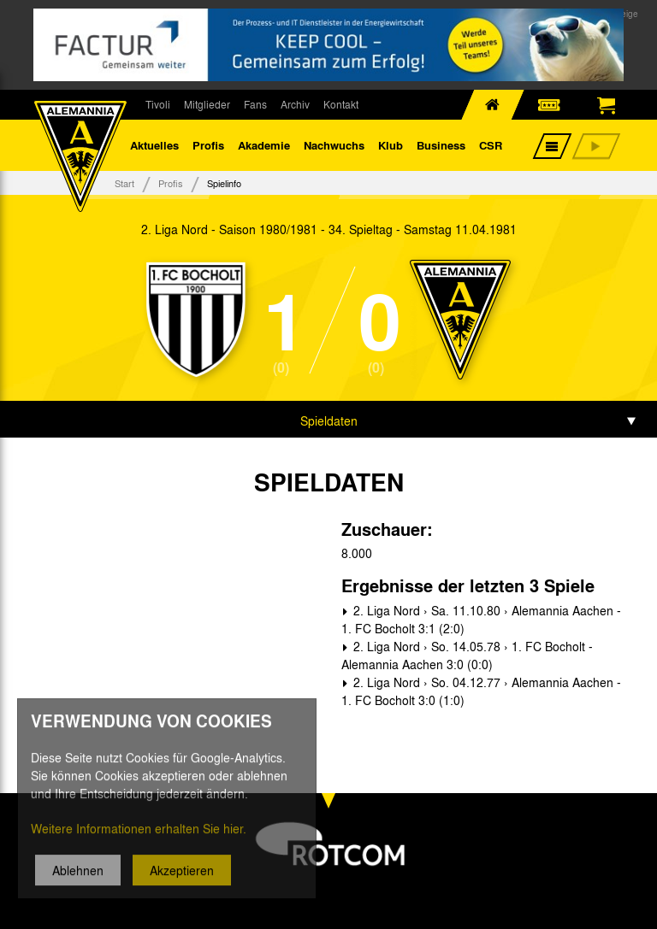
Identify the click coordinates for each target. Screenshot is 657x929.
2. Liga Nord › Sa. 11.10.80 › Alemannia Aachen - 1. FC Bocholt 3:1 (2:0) (481, 619)
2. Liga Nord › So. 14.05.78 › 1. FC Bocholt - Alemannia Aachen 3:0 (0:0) (467, 655)
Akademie (264, 145)
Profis (208, 145)
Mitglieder (207, 104)
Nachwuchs (334, 145)
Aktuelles (154, 145)
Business (441, 145)
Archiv (295, 104)
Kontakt (340, 104)
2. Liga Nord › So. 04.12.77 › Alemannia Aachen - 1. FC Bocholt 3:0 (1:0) (481, 691)
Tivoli (157, 104)
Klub (390, 145)
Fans (255, 104)
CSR (490, 145)
